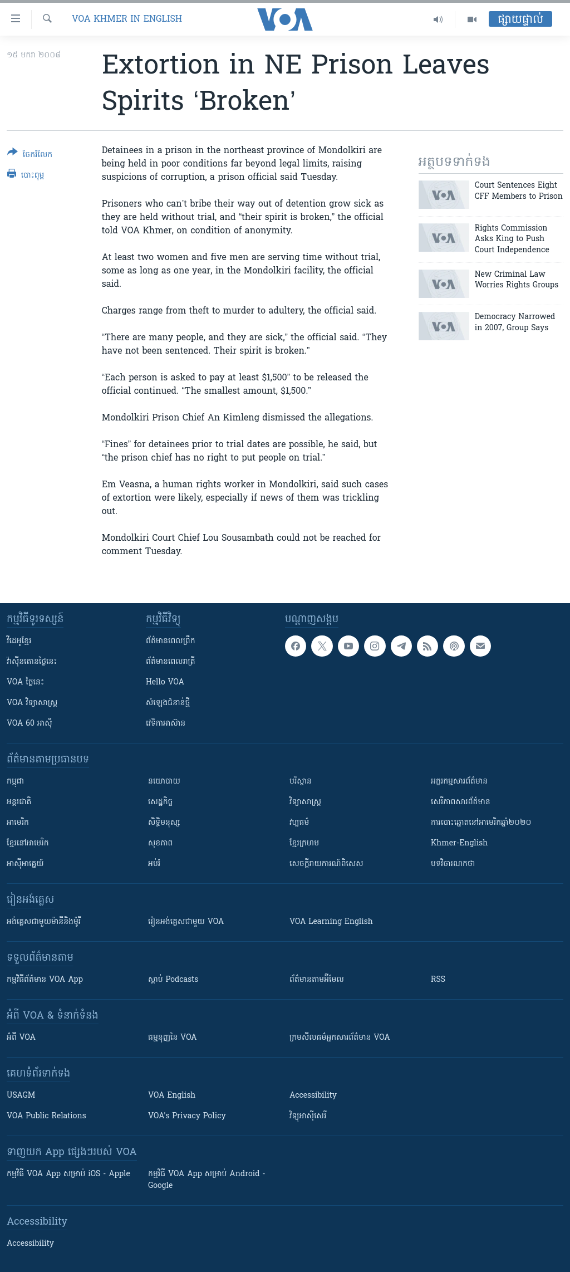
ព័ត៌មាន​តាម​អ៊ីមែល (316, 980)
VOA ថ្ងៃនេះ (25, 682)
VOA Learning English (331, 922)
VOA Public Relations (46, 1116)
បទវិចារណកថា (453, 864)
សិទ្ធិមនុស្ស (164, 823)
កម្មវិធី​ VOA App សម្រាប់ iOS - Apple (68, 1174)
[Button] (29, 155)
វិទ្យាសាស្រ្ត (305, 802)
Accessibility (313, 1096)
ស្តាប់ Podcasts (173, 980)
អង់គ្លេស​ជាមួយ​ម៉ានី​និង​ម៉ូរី (44, 922)
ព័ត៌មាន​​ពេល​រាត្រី (170, 662)
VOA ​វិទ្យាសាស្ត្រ (32, 703)
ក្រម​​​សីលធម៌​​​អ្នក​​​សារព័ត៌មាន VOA (339, 1038)
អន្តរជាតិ (19, 802)
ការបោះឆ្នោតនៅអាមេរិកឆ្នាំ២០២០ (481, 823)
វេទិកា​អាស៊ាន (165, 724)
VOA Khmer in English (127, 19)
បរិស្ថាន (300, 781)
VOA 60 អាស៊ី (29, 724)
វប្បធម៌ (299, 823)
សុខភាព (160, 843)
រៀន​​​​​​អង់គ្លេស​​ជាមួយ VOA (186, 922)
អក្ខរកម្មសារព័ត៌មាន (459, 781)
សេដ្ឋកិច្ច (160, 802)
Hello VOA (165, 682)
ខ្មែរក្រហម (304, 843)
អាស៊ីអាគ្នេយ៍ (25, 864)
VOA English (171, 1096)
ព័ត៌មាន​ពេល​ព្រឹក (170, 641)
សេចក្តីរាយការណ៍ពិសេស (326, 864)
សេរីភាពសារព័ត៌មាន (460, 802)
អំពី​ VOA (21, 1038)
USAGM (21, 1096)
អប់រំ (154, 864)
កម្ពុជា (15, 781)
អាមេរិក (18, 823)
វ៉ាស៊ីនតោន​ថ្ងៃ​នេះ (32, 662)
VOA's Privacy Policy (187, 1116)
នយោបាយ (164, 781)
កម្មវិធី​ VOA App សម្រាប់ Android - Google (207, 1180)
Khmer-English (459, 843)
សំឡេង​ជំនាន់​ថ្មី (168, 703)
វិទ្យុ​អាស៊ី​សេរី (307, 1116)
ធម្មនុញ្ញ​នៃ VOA (172, 1038)
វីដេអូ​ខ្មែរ (19, 641)
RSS (438, 980)
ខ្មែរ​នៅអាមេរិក (28, 843)
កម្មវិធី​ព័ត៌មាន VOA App (45, 980)
